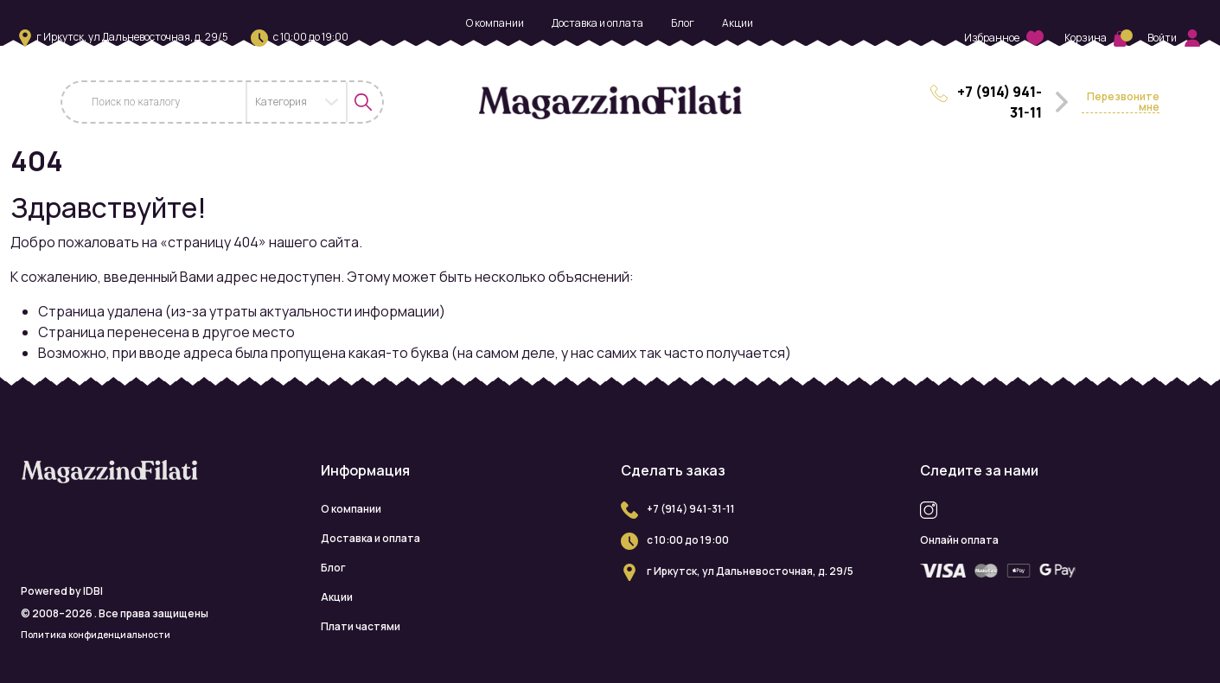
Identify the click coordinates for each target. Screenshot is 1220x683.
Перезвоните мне (1123, 102)
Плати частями (610, 52)
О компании (495, 23)
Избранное (1004, 38)
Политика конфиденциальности (95, 635)
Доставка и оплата (597, 23)
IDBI (93, 591)
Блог (682, 23)
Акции (737, 23)
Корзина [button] (1095, 37)
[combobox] (297, 102)
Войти (1174, 38)
